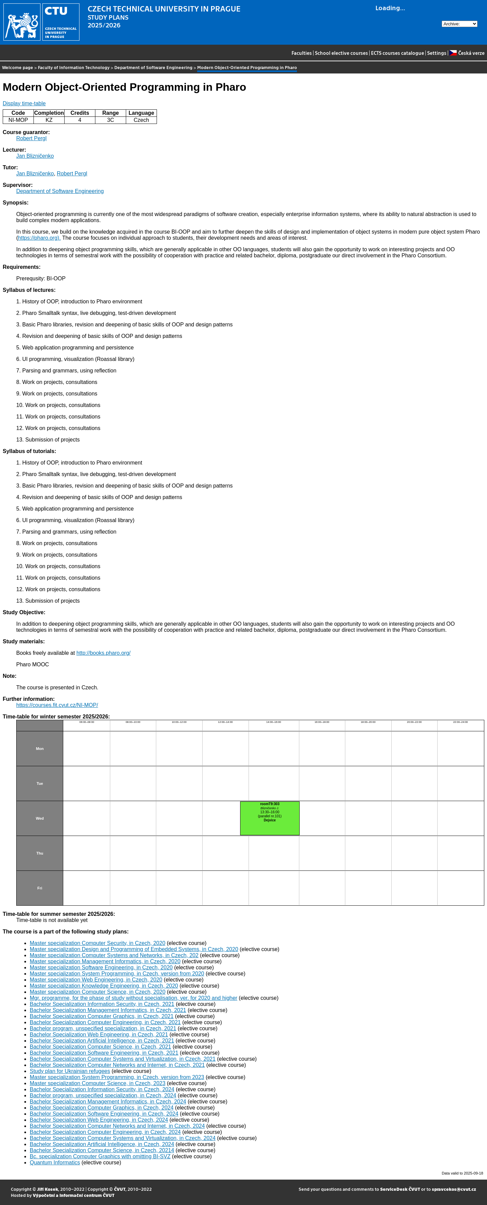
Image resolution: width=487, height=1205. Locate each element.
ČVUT (119, 1188)
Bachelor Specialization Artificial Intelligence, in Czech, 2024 (102, 1144)
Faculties (302, 53)
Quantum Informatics (55, 1162)
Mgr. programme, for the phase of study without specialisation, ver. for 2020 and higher (133, 998)
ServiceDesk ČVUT (400, 1188)
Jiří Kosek (47, 1188)
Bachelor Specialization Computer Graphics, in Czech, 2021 (101, 1016)
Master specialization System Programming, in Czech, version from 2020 (117, 973)
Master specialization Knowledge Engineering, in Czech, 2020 (104, 986)
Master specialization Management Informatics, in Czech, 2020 (105, 961)
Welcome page (17, 67)
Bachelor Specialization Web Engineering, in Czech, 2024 (99, 1120)
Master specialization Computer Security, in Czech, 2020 (97, 943)
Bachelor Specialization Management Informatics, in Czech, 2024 (108, 1101)
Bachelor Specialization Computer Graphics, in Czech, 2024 (101, 1108)
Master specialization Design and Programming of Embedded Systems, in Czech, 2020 (134, 949)
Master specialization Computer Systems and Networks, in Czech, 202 (114, 955)
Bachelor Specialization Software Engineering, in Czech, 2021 (104, 1053)
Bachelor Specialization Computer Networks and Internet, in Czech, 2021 (117, 1065)
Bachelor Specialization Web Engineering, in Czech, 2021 (99, 1034)
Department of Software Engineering (153, 67)
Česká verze (466, 53)
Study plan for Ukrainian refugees (70, 1071)
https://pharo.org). (39, 238)
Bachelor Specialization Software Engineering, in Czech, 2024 (104, 1114)
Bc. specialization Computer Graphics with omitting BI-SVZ (100, 1156)
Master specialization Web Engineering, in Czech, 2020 (96, 980)
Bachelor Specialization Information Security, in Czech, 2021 (102, 1004)
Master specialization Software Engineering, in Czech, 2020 (101, 967)
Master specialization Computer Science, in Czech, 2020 (97, 992)
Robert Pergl (31, 138)
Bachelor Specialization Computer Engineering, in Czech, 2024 (105, 1132)
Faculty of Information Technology (74, 67)
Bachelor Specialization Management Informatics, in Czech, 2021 (108, 1010)
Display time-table (24, 103)
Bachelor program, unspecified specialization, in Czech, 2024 (103, 1095)
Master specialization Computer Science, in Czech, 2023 (97, 1083)
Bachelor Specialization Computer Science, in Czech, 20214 (102, 1150)
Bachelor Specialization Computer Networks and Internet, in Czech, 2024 (117, 1126)
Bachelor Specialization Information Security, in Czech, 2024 (102, 1089)
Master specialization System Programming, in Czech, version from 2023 (117, 1077)
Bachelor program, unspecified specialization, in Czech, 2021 (103, 1028)
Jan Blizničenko (35, 156)
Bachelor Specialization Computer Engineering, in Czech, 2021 (105, 1022)
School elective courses (341, 53)
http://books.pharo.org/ (103, 653)
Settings (436, 53)
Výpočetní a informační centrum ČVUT (73, 1195)
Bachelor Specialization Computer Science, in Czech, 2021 (100, 1047)
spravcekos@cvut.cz (454, 1188)
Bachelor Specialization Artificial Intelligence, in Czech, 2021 (102, 1040)
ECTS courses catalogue (397, 53)
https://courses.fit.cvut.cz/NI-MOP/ (57, 705)
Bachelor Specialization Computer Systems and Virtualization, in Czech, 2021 (122, 1059)
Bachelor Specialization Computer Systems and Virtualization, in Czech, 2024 (122, 1138)
